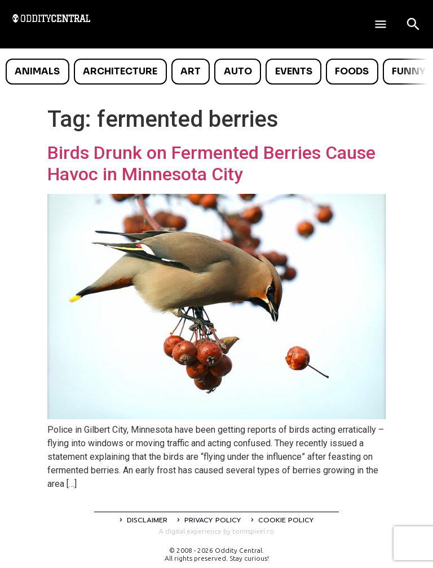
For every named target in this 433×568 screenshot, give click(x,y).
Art (190, 71)
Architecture (120, 71)
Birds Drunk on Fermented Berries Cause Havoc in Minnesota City (211, 163)
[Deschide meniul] (381, 24)
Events (293, 71)
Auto (238, 71)
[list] (216, 71)
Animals (37, 71)
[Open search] (413, 24)
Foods (352, 71)
